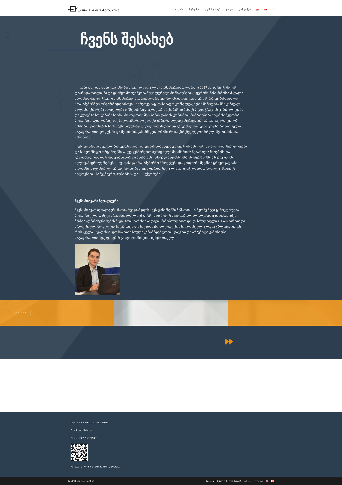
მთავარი (210, 481)
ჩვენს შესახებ (234, 481)
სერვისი (221, 481)
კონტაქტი (258, 481)
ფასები (247, 481)
